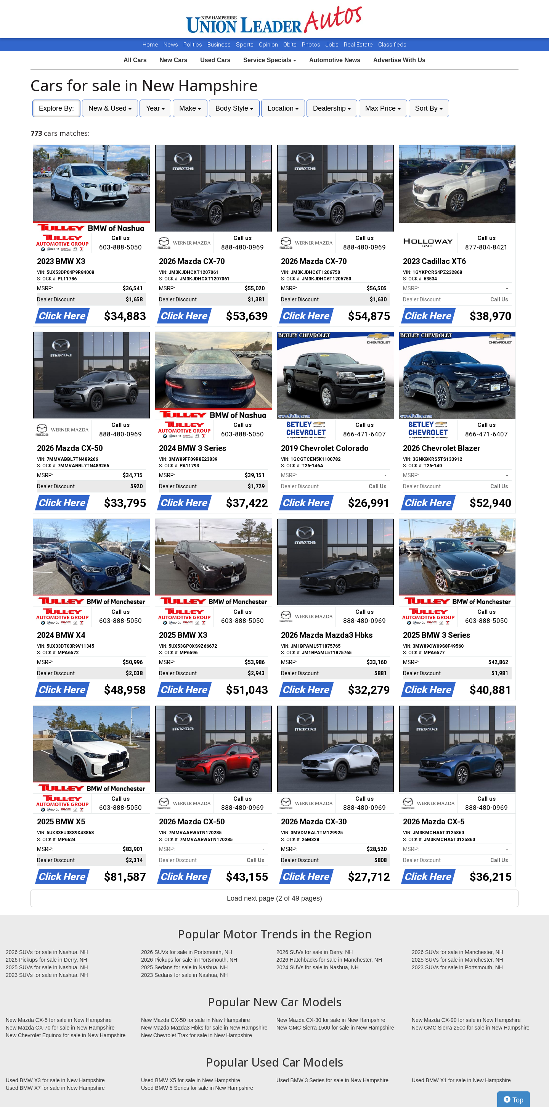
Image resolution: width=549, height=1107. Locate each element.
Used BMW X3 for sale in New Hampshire (55, 1080)
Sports (245, 44)
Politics (192, 44)
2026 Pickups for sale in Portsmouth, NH (189, 960)
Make (190, 108)
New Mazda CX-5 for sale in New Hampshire (59, 1020)
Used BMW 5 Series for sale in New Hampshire (197, 1088)
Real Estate (359, 44)
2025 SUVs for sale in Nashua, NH (47, 967)
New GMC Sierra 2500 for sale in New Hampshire (471, 1028)
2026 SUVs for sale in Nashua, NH (47, 952)
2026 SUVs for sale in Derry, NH (314, 952)
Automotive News (334, 60)
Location (283, 108)
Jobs (333, 44)
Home (150, 44)
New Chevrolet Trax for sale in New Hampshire (196, 1035)
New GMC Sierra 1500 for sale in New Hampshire (335, 1028)
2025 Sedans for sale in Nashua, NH (184, 967)
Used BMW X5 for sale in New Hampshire (190, 1080)
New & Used (110, 108)
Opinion (269, 44)
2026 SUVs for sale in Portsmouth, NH (186, 952)
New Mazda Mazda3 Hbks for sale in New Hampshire (204, 1028)
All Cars (135, 60)
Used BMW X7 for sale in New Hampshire (55, 1088)
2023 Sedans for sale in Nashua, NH (184, 975)
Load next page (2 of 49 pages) (274, 898)
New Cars (173, 60)
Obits (290, 44)
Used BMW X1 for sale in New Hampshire (461, 1080)
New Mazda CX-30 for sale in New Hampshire (330, 1020)
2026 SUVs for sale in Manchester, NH (457, 952)
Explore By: (56, 108)
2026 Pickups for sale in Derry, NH (46, 960)
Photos (312, 44)
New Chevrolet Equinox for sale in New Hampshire (65, 1035)
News (171, 44)
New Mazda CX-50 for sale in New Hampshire (195, 1020)
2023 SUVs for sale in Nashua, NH (47, 975)
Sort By (429, 108)
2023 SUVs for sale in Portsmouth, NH (457, 967)
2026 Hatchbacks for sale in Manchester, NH (329, 960)
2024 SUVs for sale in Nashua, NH (317, 967)
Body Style (234, 108)
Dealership (332, 108)
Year (155, 108)
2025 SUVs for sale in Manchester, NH (457, 960)
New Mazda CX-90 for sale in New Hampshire (466, 1020)
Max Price (383, 108)
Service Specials (269, 60)
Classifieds (392, 44)
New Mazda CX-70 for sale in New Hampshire (60, 1028)
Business (219, 44)
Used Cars (215, 60)
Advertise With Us (399, 60)
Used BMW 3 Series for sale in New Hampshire (332, 1080)
